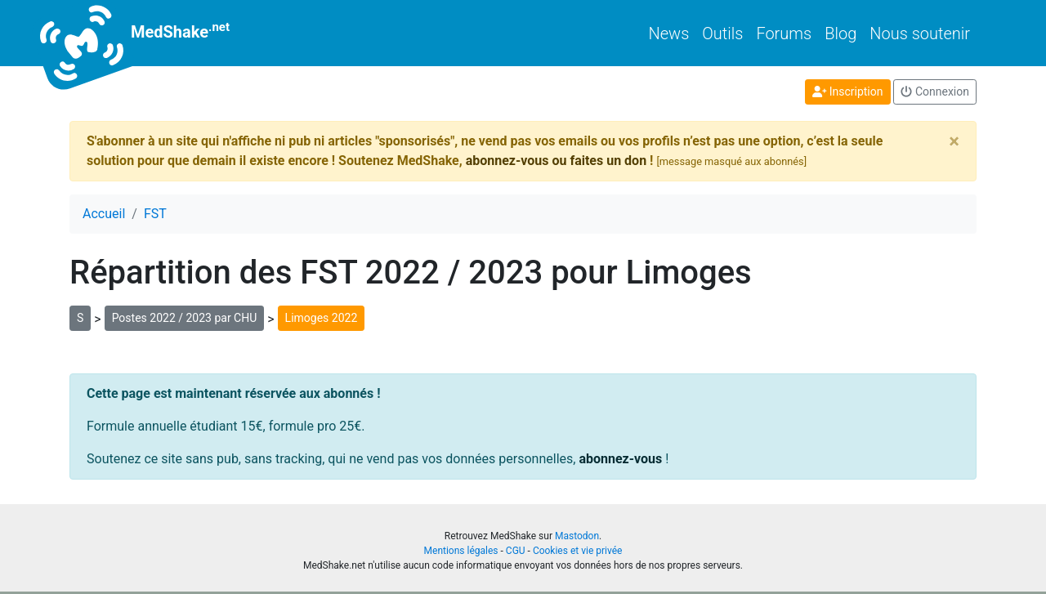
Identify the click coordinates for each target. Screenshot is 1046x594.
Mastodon (577, 536)
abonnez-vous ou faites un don (556, 160)
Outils (722, 33)
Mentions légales (461, 550)
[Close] (954, 141)
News (669, 33)
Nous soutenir (919, 33)
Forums (783, 33)
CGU (515, 550)
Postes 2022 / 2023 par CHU (184, 317)
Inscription (847, 91)
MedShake (149, 33)
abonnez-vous (620, 459)
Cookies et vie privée (578, 550)
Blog (840, 33)
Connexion (935, 91)
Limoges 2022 (321, 317)
